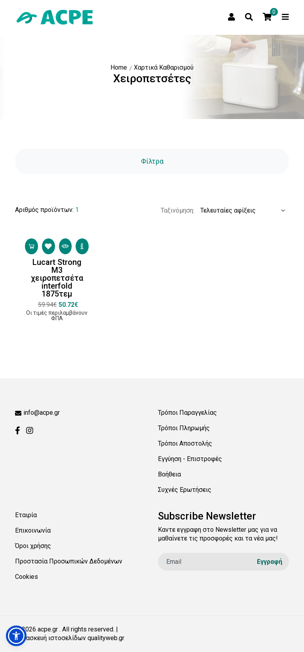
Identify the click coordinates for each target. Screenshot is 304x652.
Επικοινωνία (33, 530)
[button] (16, 635)
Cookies (26, 576)
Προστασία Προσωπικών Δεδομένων (68, 561)
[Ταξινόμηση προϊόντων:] (241, 224)
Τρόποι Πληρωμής (184, 428)
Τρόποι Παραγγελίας (187, 412)
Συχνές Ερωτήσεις (184, 489)
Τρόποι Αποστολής (185, 443)
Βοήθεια (169, 474)
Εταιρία (26, 515)
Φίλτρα (152, 161)
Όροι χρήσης (33, 546)
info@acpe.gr (37, 412)
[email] (223, 562)
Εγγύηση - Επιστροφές (190, 459)
